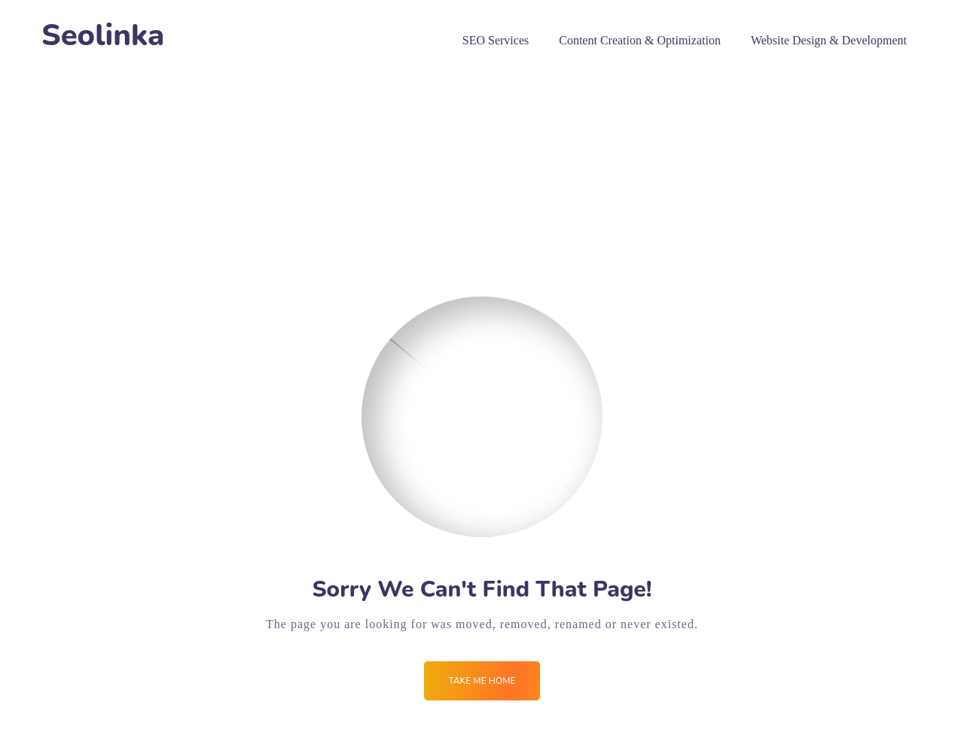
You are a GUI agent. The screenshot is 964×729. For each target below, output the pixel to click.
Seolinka (102, 36)
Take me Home (481, 681)
